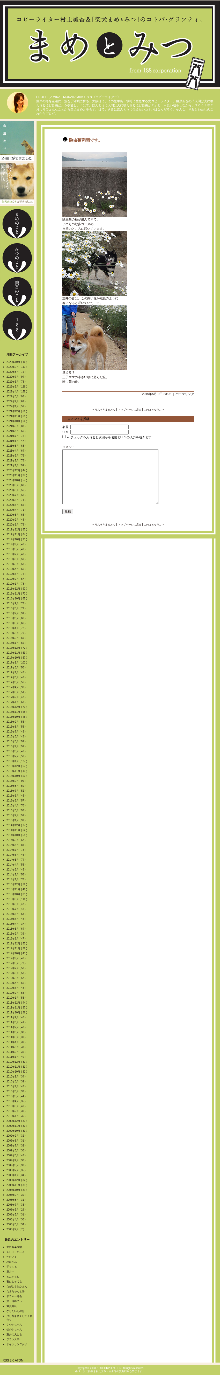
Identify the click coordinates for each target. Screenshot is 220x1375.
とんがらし (12, 1276)
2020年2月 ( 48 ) (16, 519)
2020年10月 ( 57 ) (17, 480)
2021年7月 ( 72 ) (16, 435)
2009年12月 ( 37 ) (17, 1121)
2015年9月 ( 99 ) (16, 780)
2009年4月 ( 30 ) (16, 1160)
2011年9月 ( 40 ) (16, 1017)
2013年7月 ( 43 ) (16, 909)
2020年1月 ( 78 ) (16, 524)
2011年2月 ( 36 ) (16, 1052)
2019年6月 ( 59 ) (16, 559)
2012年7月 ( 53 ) (16, 968)
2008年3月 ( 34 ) (16, 1224)
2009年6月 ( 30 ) (16, 1150)
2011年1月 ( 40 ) (16, 1056)
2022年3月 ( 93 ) (16, 396)
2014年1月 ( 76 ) (16, 879)
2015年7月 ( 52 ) (16, 790)
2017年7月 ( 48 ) (16, 672)
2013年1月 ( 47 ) (16, 938)
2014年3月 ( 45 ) (16, 869)
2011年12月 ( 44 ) (17, 1002)
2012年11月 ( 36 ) (17, 948)
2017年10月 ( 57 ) (17, 657)
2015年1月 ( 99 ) (16, 820)
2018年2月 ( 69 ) (16, 638)
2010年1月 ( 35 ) (16, 1116)
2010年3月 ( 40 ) (16, 1106)
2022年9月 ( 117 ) (17, 366)
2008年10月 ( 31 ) (17, 1190)
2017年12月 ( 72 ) (17, 647)
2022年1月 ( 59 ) (16, 406)
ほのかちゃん (14, 1329)
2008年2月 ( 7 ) (15, 1229)
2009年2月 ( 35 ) (16, 1170)
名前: (65, 427)
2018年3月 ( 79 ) (16, 633)
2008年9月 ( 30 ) (16, 1194)
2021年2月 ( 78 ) (16, 460)
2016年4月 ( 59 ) (16, 746)
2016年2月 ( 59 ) (16, 756)
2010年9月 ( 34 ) (16, 1076)
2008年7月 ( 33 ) (16, 1204)
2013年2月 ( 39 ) (16, 933)
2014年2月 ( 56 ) (16, 874)
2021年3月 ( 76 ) (16, 455)
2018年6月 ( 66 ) (16, 618)
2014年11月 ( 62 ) (17, 830)
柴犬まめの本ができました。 (17, 183)
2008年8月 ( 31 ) (16, 1199)
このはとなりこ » (154, 409)
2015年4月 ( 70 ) (16, 805)
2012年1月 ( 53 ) (16, 997)
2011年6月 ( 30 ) (16, 1032)
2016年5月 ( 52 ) (16, 741)
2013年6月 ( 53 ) (16, 914)
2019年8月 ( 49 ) (16, 549)
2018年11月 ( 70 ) (17, 593)
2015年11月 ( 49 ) (17, 771)
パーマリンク (184, 394)
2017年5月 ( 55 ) (16, 682)
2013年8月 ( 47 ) (16, 904)
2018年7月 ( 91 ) (16, 613)
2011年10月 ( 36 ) (17, 1012)
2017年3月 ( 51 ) (16, 692)
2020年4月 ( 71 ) (16, 509)
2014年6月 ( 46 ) (16, 854)
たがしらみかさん (16, 1286)
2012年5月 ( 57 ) (16, 978)
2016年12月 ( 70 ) (17, 707)
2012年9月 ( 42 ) (16, 958)
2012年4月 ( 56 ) (16, 983)
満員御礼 (11, 1306)
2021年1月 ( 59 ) (16, 465)
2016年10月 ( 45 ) (17, 716)
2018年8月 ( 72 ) (16, 608)
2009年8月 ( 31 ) (16, 1140)
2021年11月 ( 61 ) (17, 416)
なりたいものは (15, 1311)
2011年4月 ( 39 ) (16, 1042)
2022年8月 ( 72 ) (16, 371)
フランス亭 (12, 1339)
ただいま (11, 1256)
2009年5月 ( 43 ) (16, 1155)
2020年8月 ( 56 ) (16, 490)
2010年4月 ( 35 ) (16, 1101)
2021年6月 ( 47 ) (16, 440)
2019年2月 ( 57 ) (16, 578)
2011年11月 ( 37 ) (17, 1007)
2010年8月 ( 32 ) (16, 1081)
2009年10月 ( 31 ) (17, 1130)
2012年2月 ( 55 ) (16, 992)
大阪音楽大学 (14, 1247)
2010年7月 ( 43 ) (16, 1086)
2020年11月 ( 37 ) (17, 475)
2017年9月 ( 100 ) (17, 662)
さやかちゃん (14, 1324)
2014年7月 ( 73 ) (16, 849)
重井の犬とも (14, 1334)
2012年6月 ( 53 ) (16, 973)
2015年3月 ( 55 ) (16, 810)
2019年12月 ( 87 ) (17, 529)
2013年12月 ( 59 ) (17, 884)
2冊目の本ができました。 (17, 141)
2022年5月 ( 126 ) (17, 386)
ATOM (19, 1360)
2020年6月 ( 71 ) (16, 500)
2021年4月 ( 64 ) (16, 450)
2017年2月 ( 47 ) (16, 697)
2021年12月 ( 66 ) (17, 411)
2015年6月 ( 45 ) (16, 795)
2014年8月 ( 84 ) (16, 845)
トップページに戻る (129, 409)
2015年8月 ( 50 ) (16, 785)
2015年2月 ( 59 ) (16, 815)
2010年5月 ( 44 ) (16, 1096)
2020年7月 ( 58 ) (16, 495)
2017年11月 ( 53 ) (17, 652)
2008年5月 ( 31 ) (16, 1214)
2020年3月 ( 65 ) (16, 514)
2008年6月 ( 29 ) (16, 1209)
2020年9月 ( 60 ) (16, 485)
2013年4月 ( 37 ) (16, 923)
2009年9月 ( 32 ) (16, 1135)
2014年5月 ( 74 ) (16, 859)
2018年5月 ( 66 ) (16, 623)
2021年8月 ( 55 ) (16, 431)
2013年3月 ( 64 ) (16, 928)
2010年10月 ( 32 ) (17, 1071)
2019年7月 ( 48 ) (16, 554)
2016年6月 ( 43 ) (16, 736)
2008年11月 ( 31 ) (17, 1185)
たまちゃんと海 (15, 1291)
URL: (65, 432)
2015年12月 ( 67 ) (17, 766)
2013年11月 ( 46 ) (17, 889)
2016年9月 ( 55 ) (16, 721)
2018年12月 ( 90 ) (17, 588)
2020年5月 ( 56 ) (16, 504)
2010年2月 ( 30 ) (16, 1111)
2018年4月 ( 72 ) (16, 628)
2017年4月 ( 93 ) (16, 687)
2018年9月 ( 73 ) (16, 603)
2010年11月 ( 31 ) (17, 1066)
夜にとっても (14, 1281)
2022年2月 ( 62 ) (16, 401)
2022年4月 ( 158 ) (17, 391)
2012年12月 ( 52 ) (17, 943)
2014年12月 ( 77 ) (17, 825)
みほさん (11, 1261)
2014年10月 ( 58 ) (17, 835)
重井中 (10, 1271)
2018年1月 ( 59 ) (16, 642)
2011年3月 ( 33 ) (16, 1047)
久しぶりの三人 (15, 1251)
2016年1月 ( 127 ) (17, 761)
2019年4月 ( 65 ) (16, 569)
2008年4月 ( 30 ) (16, 1219)
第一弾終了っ (14, 1301)
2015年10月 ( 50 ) (17, 776)
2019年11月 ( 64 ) (17, 534)
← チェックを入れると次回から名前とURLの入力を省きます (106, 437)
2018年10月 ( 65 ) (17, 598)
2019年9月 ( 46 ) (16, 544)
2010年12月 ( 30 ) (17, 1061)
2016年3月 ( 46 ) (16, 751)
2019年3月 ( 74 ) (16, 573)
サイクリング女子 (16, 1344)
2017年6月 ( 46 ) (16, 677)
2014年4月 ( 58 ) (16, 864)
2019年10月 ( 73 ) (17, 539)
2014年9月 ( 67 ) (16, 840)
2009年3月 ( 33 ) (16, 1165)
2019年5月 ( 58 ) (16, 564)
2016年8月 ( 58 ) (16, 726)
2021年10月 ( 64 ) (17, 421)
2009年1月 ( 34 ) (16, 1175)
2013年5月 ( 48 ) (16, 918)
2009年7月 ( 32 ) (16, 1145)
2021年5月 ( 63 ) (16, 445)
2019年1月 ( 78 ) (16, 583)
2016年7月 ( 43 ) (16, 731)
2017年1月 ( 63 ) (16, 702)
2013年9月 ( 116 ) (17, 899)
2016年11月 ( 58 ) (17, 711)
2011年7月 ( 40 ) (16, 1027)
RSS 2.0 (8, 1360)
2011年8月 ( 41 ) (16, 1022)
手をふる (11, 1266)
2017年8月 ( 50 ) (16, 667)
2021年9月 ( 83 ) (16, 426)
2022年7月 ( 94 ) (16, 376)
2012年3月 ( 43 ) (16, 987)
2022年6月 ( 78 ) (16, 381)
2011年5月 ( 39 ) (16, 1037)
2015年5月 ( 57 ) (16, 800)
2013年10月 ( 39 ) (17, 894)
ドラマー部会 (14, 1296)
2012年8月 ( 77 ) (16, 963)
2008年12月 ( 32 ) (17, 1180)
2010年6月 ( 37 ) (16, 1091)
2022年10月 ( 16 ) (17, 362)
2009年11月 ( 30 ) (17, 1125)
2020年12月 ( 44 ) (17, 470)
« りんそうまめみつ (103, 409)
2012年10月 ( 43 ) (17, 953)
